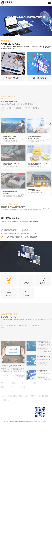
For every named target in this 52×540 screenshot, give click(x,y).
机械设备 (10, 114)
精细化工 (18, 114)
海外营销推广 (23, 331)
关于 (13, 387)
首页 (2, 383)
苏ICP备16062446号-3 (39, 421)
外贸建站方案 (11, 331)
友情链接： (5, 400)
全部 (2, 114)
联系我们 (47, 47)
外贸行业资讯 (34, 331)
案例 (23, 383)
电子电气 (27, 114)
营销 (34, 383)
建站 (13, 383)
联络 (23, 387)
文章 (2, 387)
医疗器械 (36, 114)
